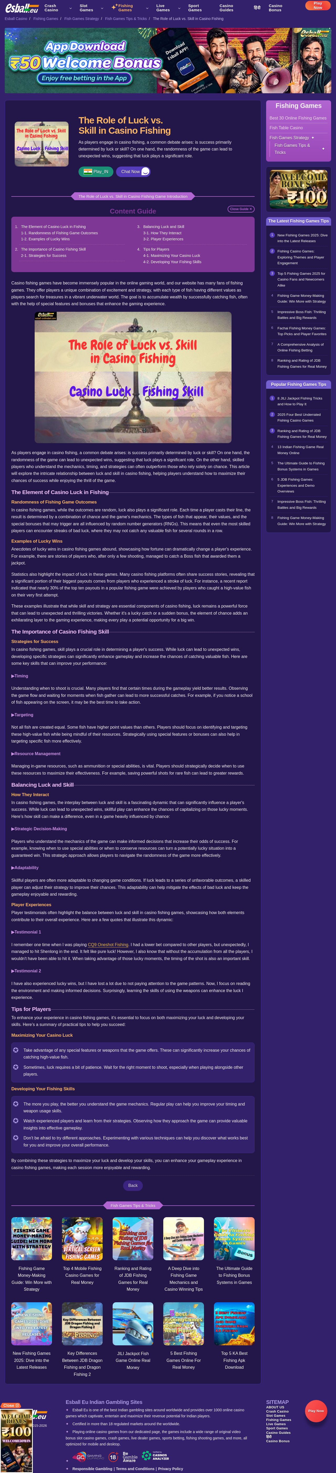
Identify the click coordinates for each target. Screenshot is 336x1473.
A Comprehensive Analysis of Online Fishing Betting (300, 347)
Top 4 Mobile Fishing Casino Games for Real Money (82, 1275)
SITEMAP (277, 1402)
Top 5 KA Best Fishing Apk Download (234, 1360)
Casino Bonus (275, 7)
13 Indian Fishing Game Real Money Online (300, 450)
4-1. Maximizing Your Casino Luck (171, 255)
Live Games (168, 7)
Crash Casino (58, 7)
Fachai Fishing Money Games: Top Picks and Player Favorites (302, 331)
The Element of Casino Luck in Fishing (53, 227)
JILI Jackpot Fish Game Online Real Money (133, 1360)
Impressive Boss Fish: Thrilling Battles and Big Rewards (301, 315)
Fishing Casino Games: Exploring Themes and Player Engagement (300, 257)
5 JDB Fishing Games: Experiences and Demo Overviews (295, 485)
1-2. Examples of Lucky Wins (45, 239)
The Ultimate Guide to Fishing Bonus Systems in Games (234, 1275)
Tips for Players (156, 249)
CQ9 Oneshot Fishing (108, 944)
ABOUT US (275, 1407)
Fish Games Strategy (81, 19)
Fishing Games (133, 7)
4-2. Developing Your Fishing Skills (172, 262)
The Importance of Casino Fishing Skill (53, 249)
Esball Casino (16, 19)
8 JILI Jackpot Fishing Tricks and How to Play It (299, 401)
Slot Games (91, 7)
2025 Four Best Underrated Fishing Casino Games (299, 417)
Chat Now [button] (130, 171)
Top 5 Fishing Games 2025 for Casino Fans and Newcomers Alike (301, 279)
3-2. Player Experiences (163, 239)
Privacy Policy (170, 1469)
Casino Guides (227, 7)
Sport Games (195, 7)
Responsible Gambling (92, 1469)
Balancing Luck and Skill (163, 227)
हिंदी (257, 8)
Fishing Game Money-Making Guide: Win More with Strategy (301, 298)
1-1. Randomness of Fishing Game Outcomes (59, 233)
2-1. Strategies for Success (43, 255)
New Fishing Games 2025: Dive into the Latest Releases (32, 1360)
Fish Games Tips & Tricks (126, 19)
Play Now (318, 6)
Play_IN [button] (100, 171)
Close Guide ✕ (241, 209)
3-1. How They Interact (162, 233)
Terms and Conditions (135, 1469)
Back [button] (133, 1185)
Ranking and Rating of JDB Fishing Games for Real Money (302, 363)
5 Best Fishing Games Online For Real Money (183, 1360)
